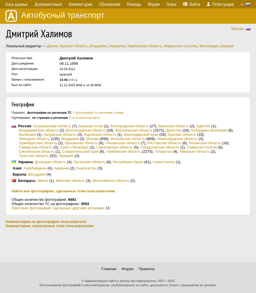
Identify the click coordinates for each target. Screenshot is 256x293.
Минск (43, 180)
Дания (52, 46)
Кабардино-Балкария (209, 130)
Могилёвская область (111, 180)
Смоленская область (36, 151)
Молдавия (37, 174)
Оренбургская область (38, 143)
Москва (237, 29)
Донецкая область (50, 162)
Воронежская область (133, 130)
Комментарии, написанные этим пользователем (50, 226)
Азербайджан (34, 168)
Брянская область (173, 126)
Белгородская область (130, 126)
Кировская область (100, 134)
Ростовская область (164, 143)
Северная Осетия (202, 147)
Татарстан (163, 151)
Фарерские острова (180, 46)
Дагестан (173, 130)
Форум (127, 269)
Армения (61, 168)
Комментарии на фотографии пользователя (46, 221)
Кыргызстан (87, 168)
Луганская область (90, 162)
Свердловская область (159, 147)
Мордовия (98, 46)
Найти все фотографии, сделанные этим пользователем (63, 191)
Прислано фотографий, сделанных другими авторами (58, 208)
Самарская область (35, 147)
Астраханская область (52, 126)
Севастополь (164, 162)
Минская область (70, 180)
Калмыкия (27, 134)
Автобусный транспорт (54, 16)
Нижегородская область (177, 139)
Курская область (74, 46)
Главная (108, 269)
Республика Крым (128, 162)
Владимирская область (38, 130)
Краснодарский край (141, 134)
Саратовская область (114, 147)
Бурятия (203, 126)
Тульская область (34, 156)
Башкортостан (91, 126)
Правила (147, 269)
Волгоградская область (86, 130)
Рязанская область (205, 143)
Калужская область (59, 134)
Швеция (227, 46)
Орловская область (81, 143)
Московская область (127, 139)
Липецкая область (34, 139)
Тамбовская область (144, 46)
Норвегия (117, 46)
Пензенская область (122, 143)
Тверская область (195, 151)
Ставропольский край (80, 151)
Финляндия (208, 46)
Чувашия (66, 156)
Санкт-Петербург (74, 147)
